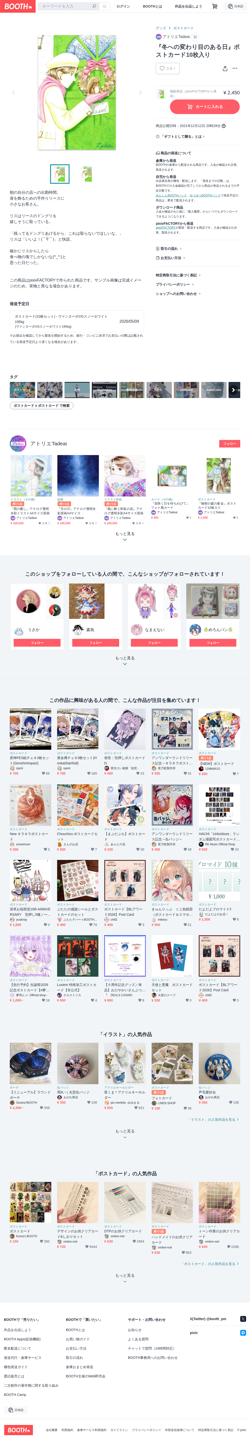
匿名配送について (17, 1348)
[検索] (94, 6)
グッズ (161, 28)
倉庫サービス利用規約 (91, 1430)
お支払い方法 (171, 258)
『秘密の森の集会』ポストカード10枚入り (217, 505)
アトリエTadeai (48, 443)
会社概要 (52, 1430)
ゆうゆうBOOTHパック (205, 195)
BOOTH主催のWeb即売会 (85, 1376)
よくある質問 (138, 1339)
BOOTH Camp (15, 1395)
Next (140, 92)
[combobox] (68, 6)
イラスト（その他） (23, 499)
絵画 (60, 499)
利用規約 (67, 1430)
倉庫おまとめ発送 (79, 1367)
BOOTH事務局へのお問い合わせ (153, 1358)
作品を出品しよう (188, 6)
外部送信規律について (179, 1430)
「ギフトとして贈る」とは (181, 136)
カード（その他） (163, 499)
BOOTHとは (152, 6)
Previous (14, 92)
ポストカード (183, 28)
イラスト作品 (113, 499)
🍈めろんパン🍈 (218, 630)
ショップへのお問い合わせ (176, 294)
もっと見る (125, 662)
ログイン (123, 6)
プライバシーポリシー (173, 284)
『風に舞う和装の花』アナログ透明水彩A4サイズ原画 (123, 511)
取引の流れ (169, 249)
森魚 (90, 630)
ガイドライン (119, 1430)
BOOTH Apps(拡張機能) (22, 1339)
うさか (34, 630)
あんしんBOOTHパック (171, 195)
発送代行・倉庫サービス (23, 1358)
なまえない (155, 630)
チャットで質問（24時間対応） (152, 1348)
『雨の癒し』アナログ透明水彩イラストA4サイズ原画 (30, 511)
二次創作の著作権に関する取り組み (31, 1385)
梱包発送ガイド (16, 1367)
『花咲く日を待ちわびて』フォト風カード (170, 505)
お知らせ (135, 1330)
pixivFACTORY (165, 227)
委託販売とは (14, 1376)
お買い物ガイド (78, 1339)
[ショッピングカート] (214, 6)
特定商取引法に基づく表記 (176, 275)
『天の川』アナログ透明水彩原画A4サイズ (76, 511)
